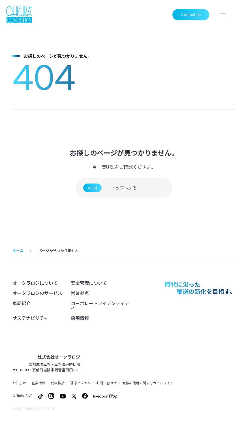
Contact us (191, 14)
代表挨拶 (58, 383)
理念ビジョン (80, 383)
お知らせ (19, 383)
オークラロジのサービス (37, 293)
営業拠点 (80, 293)
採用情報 (80, 318)
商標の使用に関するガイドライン (147, 383)
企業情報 (38, 383)
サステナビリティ (30, 318)
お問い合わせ (106, 383)
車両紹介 (21, 303)
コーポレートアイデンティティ (100, 305)
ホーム (17, 250)
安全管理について (89, 283)
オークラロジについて (35, 283)
